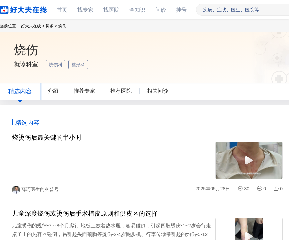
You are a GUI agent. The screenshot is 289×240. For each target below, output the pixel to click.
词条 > (51, 26)
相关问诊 (157, 91)
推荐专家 (84, 91)
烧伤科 (56, 64)
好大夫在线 (13, 8)
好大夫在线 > (32, 26)
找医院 (111, 10)
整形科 (79, 64)
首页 (62, 10)
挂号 (181, 10)
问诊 (160, 10)
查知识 (137, 10)
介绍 (53, 91)
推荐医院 (121, 91)
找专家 (85, 10)
